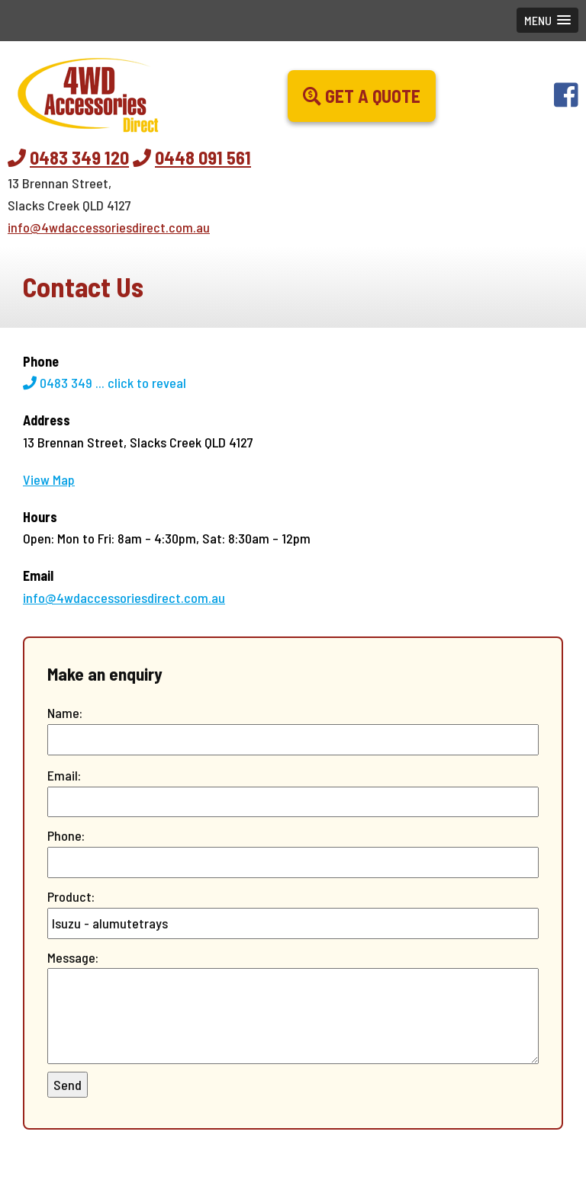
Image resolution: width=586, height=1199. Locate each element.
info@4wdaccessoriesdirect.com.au (109, 227)
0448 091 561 (203, 157)
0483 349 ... (104, 382)
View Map (49, 479)
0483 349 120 (79, 157)
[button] (547, 20)
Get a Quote (361, 96)
